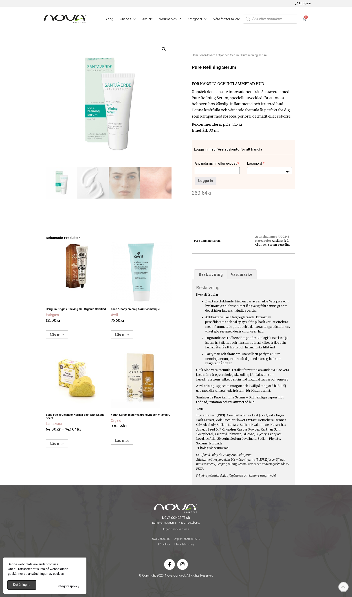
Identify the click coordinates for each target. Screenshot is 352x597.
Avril (114, 315)
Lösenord (255, 163)
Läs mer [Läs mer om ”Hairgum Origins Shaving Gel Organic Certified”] (57, 334)
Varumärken (170, 19)
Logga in (205, 181)
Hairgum (52, 315)
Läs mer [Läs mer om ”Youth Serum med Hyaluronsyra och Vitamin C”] (122, 440)
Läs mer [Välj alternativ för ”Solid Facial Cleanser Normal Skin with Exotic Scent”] (57, 443)
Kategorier (197, 19)
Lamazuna (54, 424)
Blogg (109, 19)
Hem (195, 55)
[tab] (210, 274)
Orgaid (116, 420)
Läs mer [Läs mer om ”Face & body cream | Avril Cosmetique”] (122, 334)
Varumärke (241, 274)
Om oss (128, 19)
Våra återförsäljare (226, 19)
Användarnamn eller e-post (217, 163)
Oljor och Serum (228, 55)
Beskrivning (211, 274)
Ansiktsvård (207, 55)
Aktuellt (147, 19)
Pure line (284, 244)
